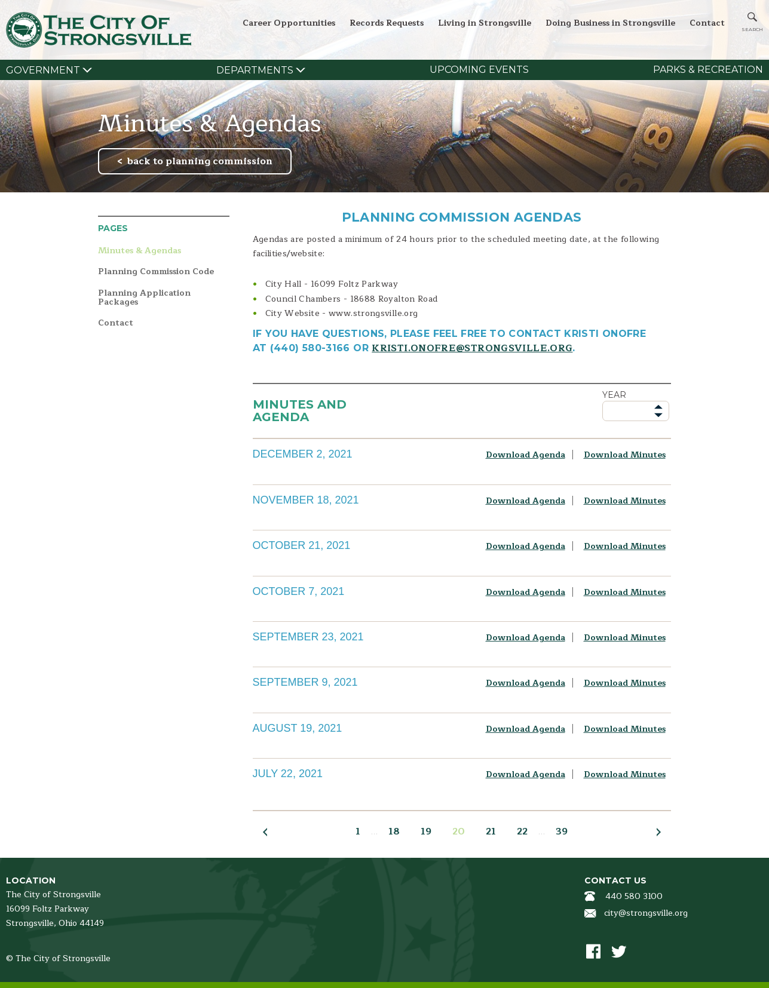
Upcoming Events (479, 69)
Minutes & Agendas (139, 251)
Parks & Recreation (708, 69)
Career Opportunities (289, 23)
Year (614, 394)
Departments (254, 70)
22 (522, 831)
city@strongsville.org (646, 913)
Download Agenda (525, 455)
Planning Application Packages (144, 297)
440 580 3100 (634, 896)
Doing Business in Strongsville (610, 23)
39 (562, 831)
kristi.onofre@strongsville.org (472, 348)
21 (491, 831)
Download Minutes (625, 455)
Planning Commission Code (156, 272)
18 (394, 831)
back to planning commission (199, 161)
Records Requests (387, 23)
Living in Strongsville (484, 23)
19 (426, 831)
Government (43, 70)
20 (458, 831)
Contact (707, 23)
